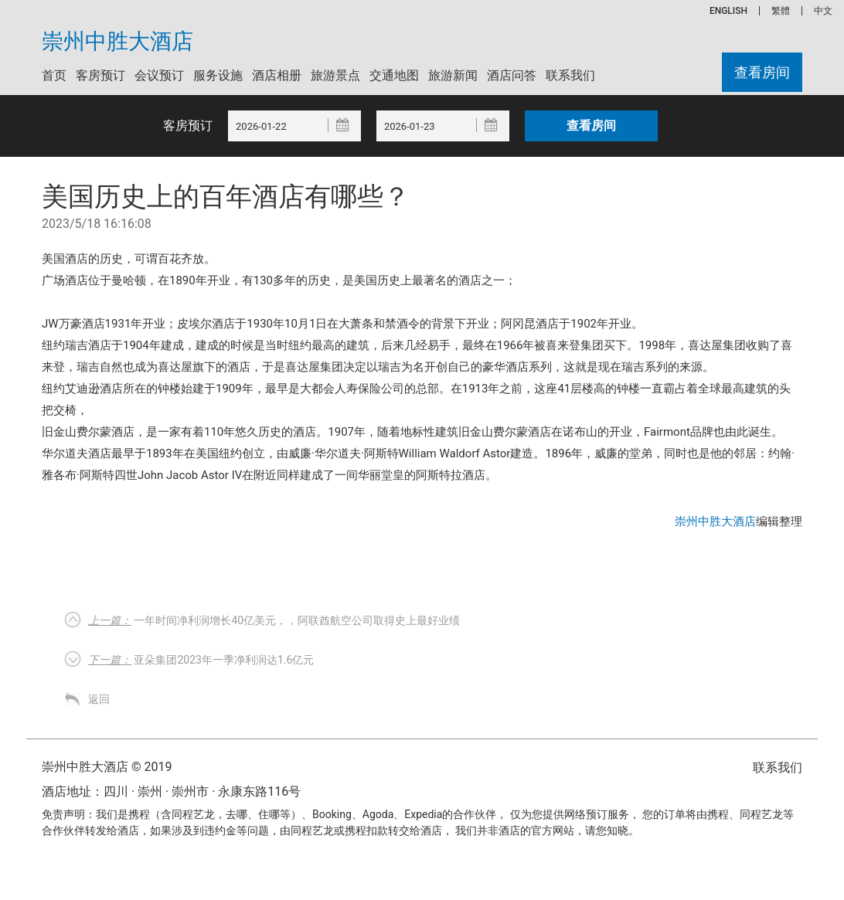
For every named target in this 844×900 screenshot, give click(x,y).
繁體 (780, 10)
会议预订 (159, 75)
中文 (823, 10)
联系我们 (570, 75)
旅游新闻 (453, 75)
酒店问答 (511, 75)
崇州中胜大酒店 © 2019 (107, 766)
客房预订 (100, 75)
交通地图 (394, 75)
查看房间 (762, 72)
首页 (54, 75)
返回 (99, 699)
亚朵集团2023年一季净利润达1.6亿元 (201, 660)
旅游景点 (335, 75)
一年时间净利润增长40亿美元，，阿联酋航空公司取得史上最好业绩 (274, 620)
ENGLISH (728, 10)
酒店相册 (276, 75)
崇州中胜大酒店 (117, 42)
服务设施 (218, 75)
